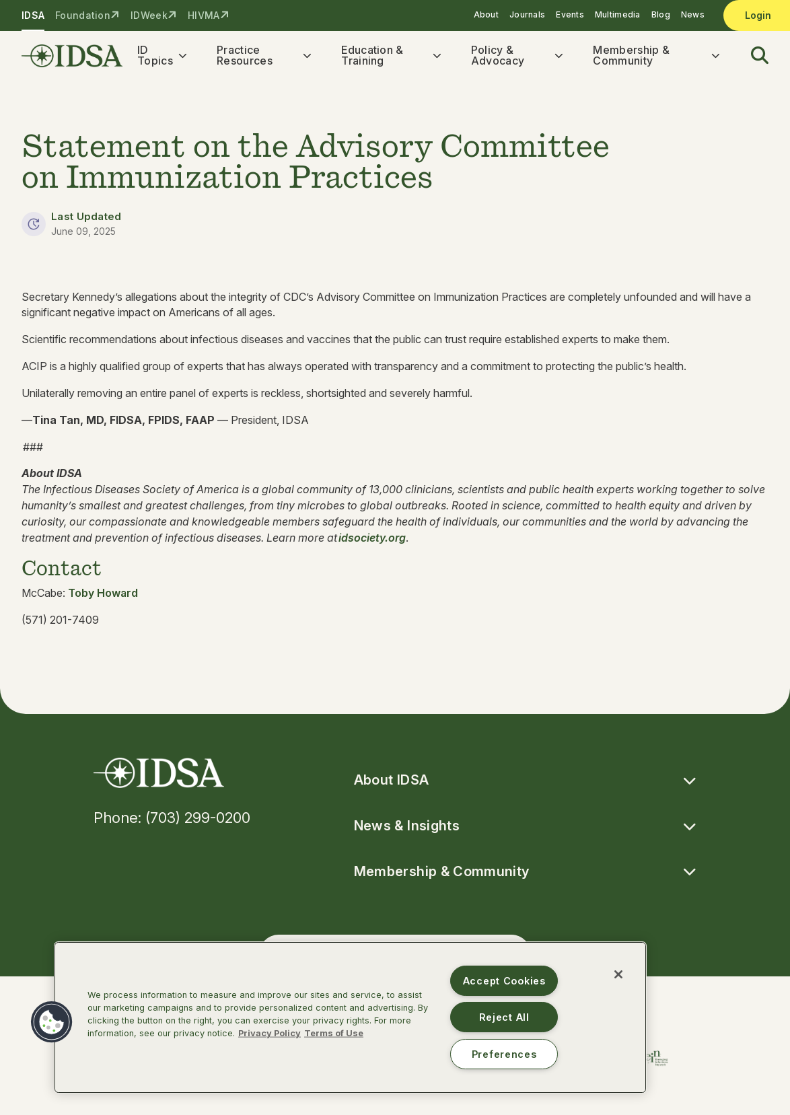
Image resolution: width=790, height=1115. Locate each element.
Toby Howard (103, 593)
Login (758, 15)
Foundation (82, 15)
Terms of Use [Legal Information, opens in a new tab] (333, 1033)
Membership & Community (631, 55)
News (693, 14)
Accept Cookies (504, 980)
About (486, 14)
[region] (350, 1017)
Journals (527, 14)
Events (570, 14)
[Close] (618, 974)
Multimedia (618, 14)
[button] (751, 56)
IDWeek (149, 15)
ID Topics (155, 55)
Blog (660, 14)
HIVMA (203, 15)
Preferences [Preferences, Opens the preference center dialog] (504, 1054)
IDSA (33, 15)
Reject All (504, 1017)
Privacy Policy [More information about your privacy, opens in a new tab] (269, 1033)
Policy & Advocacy (498, 55)
